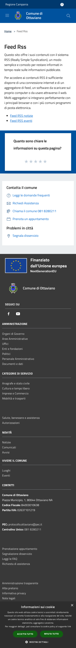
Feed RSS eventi (21, 120)
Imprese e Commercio (15, 393)
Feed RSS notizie (21, 115)
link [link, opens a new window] (69, 626)
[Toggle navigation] (7, 15)
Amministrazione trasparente (20, 583)
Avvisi (6, 452)
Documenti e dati (12, 364)
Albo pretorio (10, 588)
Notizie (6, 442)
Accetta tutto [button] (25, 634)
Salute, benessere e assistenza (21, 418)
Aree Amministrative (15, 339)
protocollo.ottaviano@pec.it (25, 524)
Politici (6, 354)
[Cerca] (68, 16)
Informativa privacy (14, 593)
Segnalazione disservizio (17, 554)
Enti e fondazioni (12, 349)
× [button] (72, 605)
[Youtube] (18, 314)
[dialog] (38, 625)
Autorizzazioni (11, 423)
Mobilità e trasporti (14, 398)
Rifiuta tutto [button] (51, 633)
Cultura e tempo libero (16, 388)
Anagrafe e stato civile (16, 383)
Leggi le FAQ (9, 559)
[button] (38, 642)
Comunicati (9, 447)
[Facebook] (8, 314)
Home (8, 31)
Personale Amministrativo (18, 359)
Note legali (8, 598)
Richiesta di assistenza (16, 564)
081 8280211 (32, 529)
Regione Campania (16, 4)
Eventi (6, 475)
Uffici (5, 344)
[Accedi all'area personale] (62, 4)
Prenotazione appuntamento (19, 549)
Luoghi (6, 470)
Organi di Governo (13, 334)
